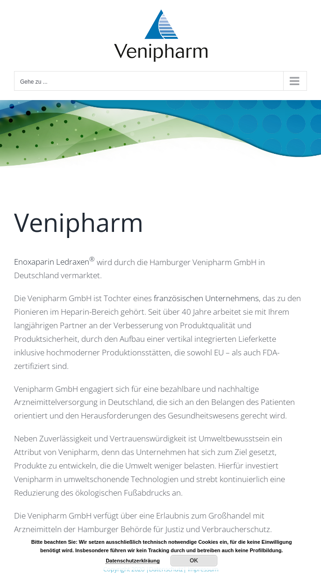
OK (194, 560)
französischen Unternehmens (206, 298)
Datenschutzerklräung (133, 560)
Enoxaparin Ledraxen (54, 261)
